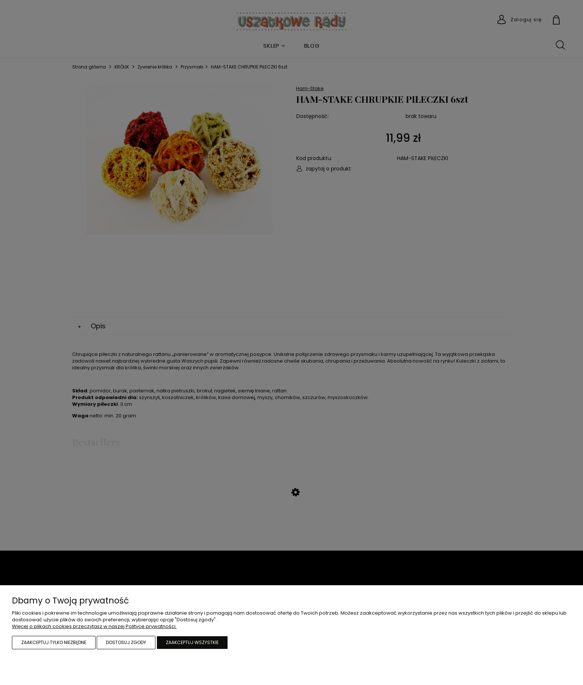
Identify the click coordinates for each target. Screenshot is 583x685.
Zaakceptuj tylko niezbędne (53, 642)
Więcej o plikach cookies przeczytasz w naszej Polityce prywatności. (94, 626)
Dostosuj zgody (126, 642)
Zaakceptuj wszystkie (192, 642)
